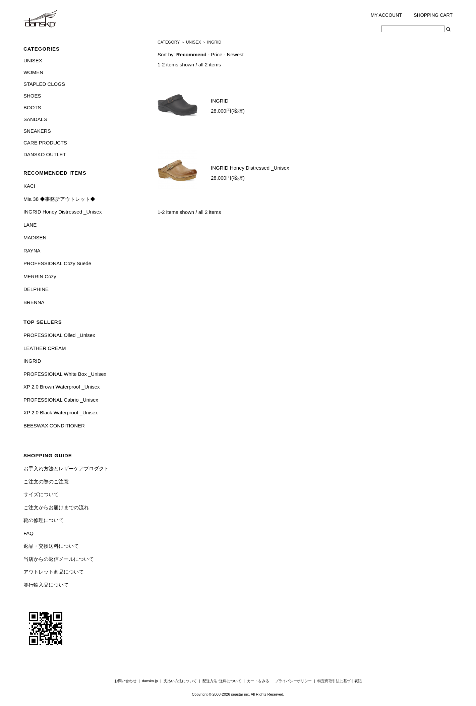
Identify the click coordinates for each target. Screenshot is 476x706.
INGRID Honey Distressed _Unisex (62, 212)
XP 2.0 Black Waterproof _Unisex (60, 412)
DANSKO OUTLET (44, 154)
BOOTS (32, 107)
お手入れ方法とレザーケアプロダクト (66, 468)
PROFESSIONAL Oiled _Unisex (59, 335)
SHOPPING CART (433, 15)
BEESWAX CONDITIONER (54, 425)
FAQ (28, 533)
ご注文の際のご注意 (46, 481)
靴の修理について (43, 520)
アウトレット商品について (53, 572)
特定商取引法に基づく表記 (339, 681)
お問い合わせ (125, 681)
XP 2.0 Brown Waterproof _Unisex (61, 387)
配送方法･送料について (221, 681)
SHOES (32, 96)
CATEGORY (169, 42)
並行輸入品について (46, 585)
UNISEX (32, 60)
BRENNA (34, 302)
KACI (29, 186)
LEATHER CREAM (44, 348)
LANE (30, 225)
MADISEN (34, 237)
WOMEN (33, 72)
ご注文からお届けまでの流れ (56, 507)
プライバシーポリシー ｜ (296, 681)
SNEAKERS (37, 131)
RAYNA (32, 250)
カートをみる (258, 681)
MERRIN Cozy (39, 276)
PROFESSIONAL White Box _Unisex (64, 374)
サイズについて (41, 494)
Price (216, 54)
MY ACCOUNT (386, 15)
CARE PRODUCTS (45, 142)
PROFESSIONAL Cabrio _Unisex (60, 400)
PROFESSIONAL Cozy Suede (57, 263)
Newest (235, 54)
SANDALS (35, 119)
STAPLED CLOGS (44, 84)
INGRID (32, 361)
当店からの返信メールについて (58, 559)
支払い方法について (180, 681)
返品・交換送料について (51, 546)
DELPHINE (36, 289)
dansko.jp (150, 681)
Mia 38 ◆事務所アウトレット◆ (59, 199)
